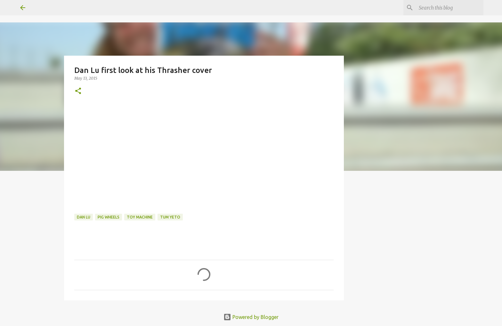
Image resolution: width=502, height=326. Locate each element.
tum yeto (170, 217)
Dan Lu (83, 217)
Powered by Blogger (251, 317)
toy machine (140, 217)
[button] (78, 91)
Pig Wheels (108, 217)
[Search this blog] (449, 7)
